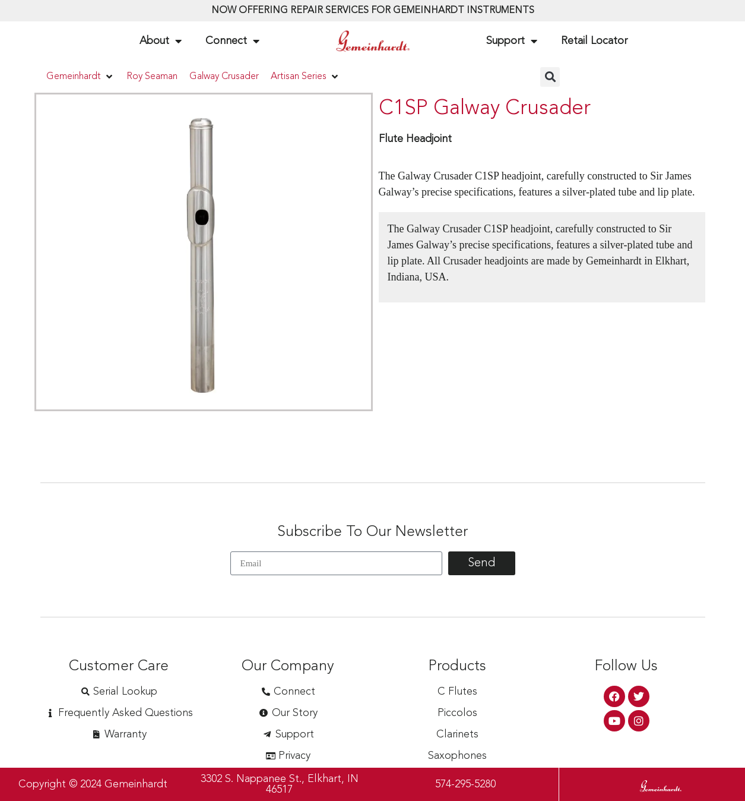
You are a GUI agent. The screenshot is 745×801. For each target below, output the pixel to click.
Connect (232, 41)
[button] (80, 77)
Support (511, 41)
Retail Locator (594, 41)
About (161, 41)
